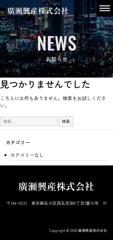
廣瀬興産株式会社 (92, 230)
